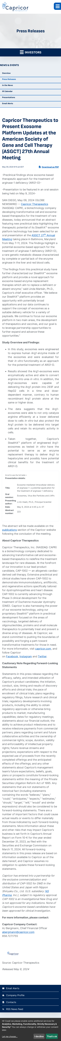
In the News (7, 85)
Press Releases (9, 79)
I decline (39, 1036)
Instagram (26, 656)
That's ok (52, 1036)
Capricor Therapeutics (34, 204)
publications (9, 529)
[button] (57, 6)
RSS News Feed (14, 1009)
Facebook (12, 656)
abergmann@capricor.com (18, 932)
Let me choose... (10, 1036)
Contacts (11, 1002)
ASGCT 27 (38, 235)
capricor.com (43, 648)
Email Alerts (7, 103)
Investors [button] (30, 52)
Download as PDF (48, 167)
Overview (6, 73)
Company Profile (15, 995)
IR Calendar (7, 91)
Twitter (42, 656)
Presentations (8, 97)
